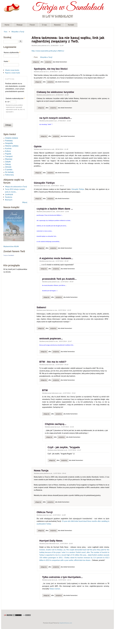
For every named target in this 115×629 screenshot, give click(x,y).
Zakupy (8, 164)
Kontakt (71, 25)
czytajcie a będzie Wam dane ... (55, 208)
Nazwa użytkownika (12, 52)
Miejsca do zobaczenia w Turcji (16, 187)
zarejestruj (48, 62)
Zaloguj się (36, 62)
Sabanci (41, 307)
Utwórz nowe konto (12, 70)
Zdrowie (8, 167)
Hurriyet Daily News (51, 540)
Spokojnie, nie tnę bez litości (51, 68)
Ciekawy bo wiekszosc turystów (55, 92)
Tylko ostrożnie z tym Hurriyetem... (62, 577)
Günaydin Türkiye (44, 182)
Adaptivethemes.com (65, 623)
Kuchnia (8, 148)
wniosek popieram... (51, 338)
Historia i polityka (11, 146)
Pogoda (8, 154)
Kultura (8, 151)
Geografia (9, 143)
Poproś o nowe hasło (12, 73)
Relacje (19, 25)
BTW (45, 390)
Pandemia (8, 197)
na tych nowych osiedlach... (55, 118)
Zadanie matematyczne (15, 98)
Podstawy (9, 141)
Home (7, 25)
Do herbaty (9, 172)
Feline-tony (9, 175)
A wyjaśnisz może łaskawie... (56, 258)
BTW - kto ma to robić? (52, 361)
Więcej (24, 202)
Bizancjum (8, 200)
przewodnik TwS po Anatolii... (59, 278)
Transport (9, 156)
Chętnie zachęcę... (55, 424)
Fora (5, 31)
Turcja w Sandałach (67, 7)
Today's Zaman (55, 589)
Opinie (38, 146)
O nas (44, 25)
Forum (32, 25)
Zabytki (8, 162)
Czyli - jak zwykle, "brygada (64, 447)
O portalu (8, 169)
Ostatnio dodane (11, 138)
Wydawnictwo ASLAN (11, 246)
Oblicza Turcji (45, 512)
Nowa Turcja (41, 470)
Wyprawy (8, 159)
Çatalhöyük (9, 194)
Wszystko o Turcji (17, 31)
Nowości (57, 25)
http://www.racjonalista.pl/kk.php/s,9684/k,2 (48, 51)
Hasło (6, 61)
